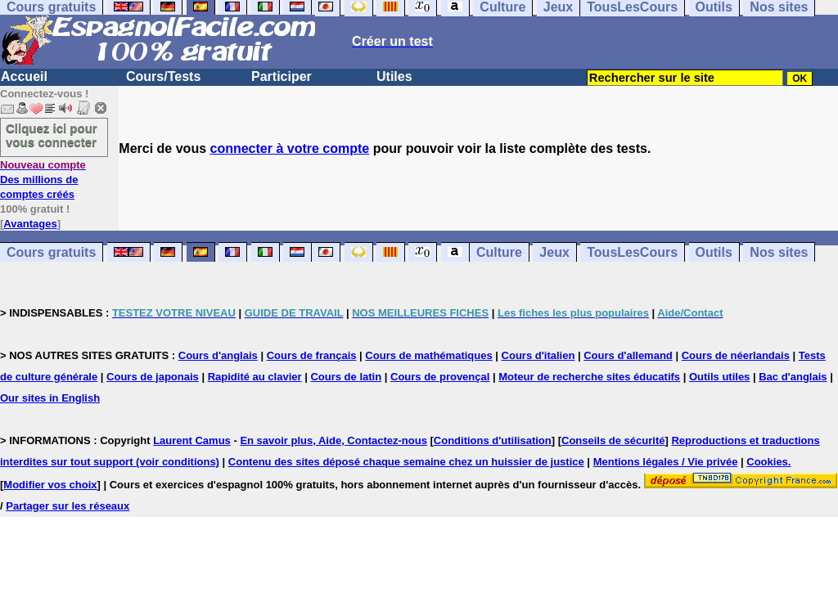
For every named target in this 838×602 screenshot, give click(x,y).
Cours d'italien (538, 355)
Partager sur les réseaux (67, 506)
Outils (714, 252)
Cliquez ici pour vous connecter (51, 135)
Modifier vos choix (50, 484)
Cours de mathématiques (428, 355)
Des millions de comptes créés (43, 179)
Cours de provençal (439, 377)
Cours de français (312, 355)
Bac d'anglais (793, 377)
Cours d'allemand (628, 355)
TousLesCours (632, 252)
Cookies (767, 462)
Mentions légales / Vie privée (665, 462)
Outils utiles (719, 377)
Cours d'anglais (218, 355)
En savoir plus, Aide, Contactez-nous (333, 440)
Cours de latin (345, 377)
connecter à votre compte (290, 148)
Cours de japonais (152, 377)
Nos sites (779, 252)
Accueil (24, 76)
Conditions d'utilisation (493, 440)
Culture (499, 252)
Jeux (554, 252)
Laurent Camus (192, 440)
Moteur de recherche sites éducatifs (589, 377)
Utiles (394, 76)
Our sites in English (50, 398)
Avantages (29, 224)
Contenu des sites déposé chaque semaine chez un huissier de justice (406, 462)
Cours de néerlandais (736, 355)
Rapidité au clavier (255, 377)
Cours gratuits (51, 252)
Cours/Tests (163, 76)
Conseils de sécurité (613, 440)
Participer (281, 76)
